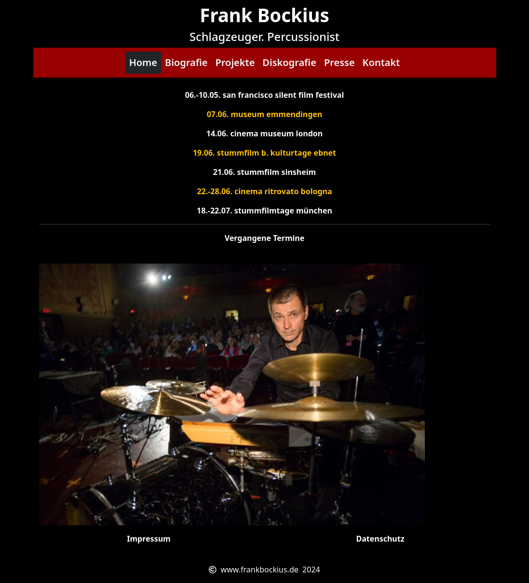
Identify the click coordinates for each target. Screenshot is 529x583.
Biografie (186, 62)
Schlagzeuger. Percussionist (264, 36)
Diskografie (289, 62)
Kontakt (381, 62)
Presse (339, 62)
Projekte (235, 62)
